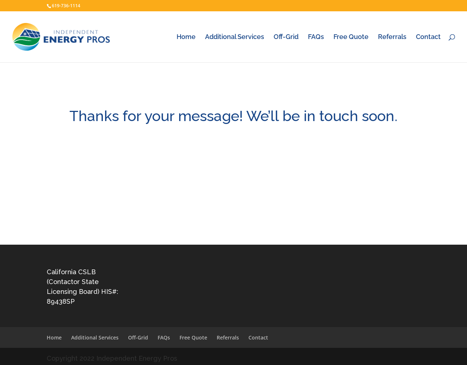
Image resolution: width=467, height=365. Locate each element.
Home (186, 37)
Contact (428, 37)
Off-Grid (286, 37)
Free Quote (350, 37)
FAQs (316, 37)
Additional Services (234, 37)
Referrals (392, 37)
